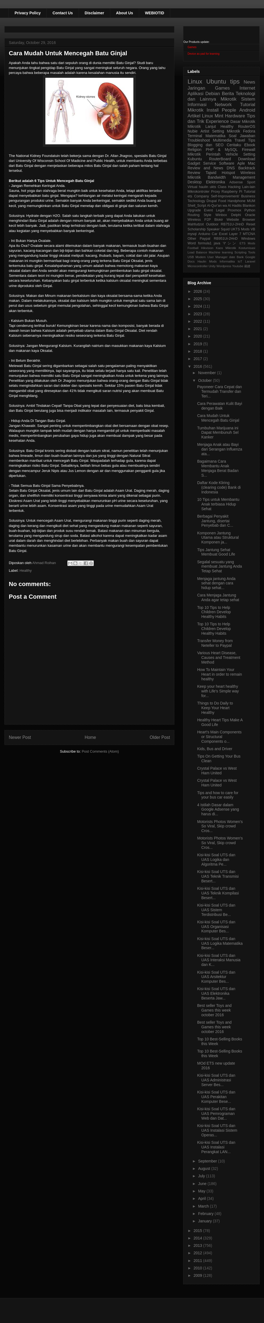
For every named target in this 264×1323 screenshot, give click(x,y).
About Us (124, 13)
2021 (198, 329)
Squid (225, 229)
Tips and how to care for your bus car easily (217, 795)
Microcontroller (198, 266)
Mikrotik (229, 99)
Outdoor (212, 224)
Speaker (213, 229)
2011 (198, 1260)
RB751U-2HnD (232, 224)
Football (193, 248)
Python (249, 210)
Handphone (236, 201)
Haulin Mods (207, 261)
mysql (192, 234)
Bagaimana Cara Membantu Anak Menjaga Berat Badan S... (217, 468)
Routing (193, 215)
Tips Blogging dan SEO (221, 142)
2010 (198, 1268)
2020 (198, 336)
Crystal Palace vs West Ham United (217, 770)
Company (201, 196)
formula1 (204, 243)
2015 (198, 1230)
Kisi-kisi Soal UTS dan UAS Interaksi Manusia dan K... (218, 960)
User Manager (217, 257)
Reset (250, 224)
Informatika (227, 261)
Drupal (212, 201)
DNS (231, 168)
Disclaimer (94, 13)
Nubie (193, 131)
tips (235, 81)
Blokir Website (227, 220)
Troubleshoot (199, 140)
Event (208, 210)
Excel (223, 234)
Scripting (241, 252)
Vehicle (232, 154)
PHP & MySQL (222, 149)
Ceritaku (234, 145)
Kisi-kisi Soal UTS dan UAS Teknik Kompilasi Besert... (218, 893)
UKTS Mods (240, 229)
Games (192, 47)
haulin (203, 187)
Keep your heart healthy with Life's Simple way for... (218, 691)
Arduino (204, 234)
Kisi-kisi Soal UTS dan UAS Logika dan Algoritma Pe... (216, 859)
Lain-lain (248, 187)
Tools (251, 252)
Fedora (249, 131)
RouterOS (246, 126)
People (229, 110)
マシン (229, 243)
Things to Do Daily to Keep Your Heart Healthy (215, 708)
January (205, 1221)
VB (253, 229)
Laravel (250, 261)
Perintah (213, 154)
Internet (247, 88)
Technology (196, 201)
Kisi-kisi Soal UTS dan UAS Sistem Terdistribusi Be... (216, 910)
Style (207, 215)
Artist (204, 131)
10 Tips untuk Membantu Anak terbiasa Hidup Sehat (218, 504)
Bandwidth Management (231, 177)
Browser (249, 220)
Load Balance (197, 252)
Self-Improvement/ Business (233, 196)
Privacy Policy (28, 13)
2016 (198, 366)
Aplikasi (196, 93)
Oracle (250, 215)
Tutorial (249, 192)
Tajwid (211, 172)
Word (192, 243)
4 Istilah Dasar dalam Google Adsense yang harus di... (218, 809)
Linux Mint (213, 115)
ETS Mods (247, 243)
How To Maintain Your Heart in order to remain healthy (219, 674)
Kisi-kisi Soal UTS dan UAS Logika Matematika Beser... (220, 943)
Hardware (235, 115)
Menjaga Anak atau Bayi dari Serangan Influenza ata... (219, 449)
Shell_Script (197, 206)
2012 (198, 1253)
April (202, 1198)
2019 (198, 344)
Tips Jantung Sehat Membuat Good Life (216, 552)
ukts (213, 187)
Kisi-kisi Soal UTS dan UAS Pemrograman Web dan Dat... (216, 1113)
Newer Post (20, 737)
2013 (198, 1245)
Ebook (249, 145)
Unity (212, 266)
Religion (195, 149)
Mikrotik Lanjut (202, 126)
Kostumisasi (247, 248)
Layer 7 (235, 234)
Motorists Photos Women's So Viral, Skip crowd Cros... (220, 826)
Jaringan (196, 88)
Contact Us (63, 13)
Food (222, 201)
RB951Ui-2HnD (226, 239)
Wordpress (223, 266)
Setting (249, 154)
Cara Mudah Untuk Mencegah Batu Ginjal (218, 417)
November (207, 373)
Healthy (26, 570)
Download (246, 159)
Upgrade (194, 210)
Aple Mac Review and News (221, 165)
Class (222, 187)
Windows (248, 239)
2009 (198, 1275)
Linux (195, 81)
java (217, 243)
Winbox (221, 215)
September (208, 1161)
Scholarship (197, 229)
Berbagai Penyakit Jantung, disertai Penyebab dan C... (215, 521)
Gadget (194, 163)
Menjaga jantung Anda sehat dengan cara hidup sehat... (216, 583)
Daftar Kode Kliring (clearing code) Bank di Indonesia (219, 487)
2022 (198, 321)
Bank (240, 257)
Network (223, 104)
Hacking (234, 187)
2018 (198, 351)
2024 (198, 306)
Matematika (215, 136)
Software (226, 163)
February (206, 1213)
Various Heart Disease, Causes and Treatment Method (218, 657)
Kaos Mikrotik (226, 248)
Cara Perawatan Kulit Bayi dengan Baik (219, 405)
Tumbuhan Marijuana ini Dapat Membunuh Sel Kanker (217, 433)
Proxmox (234, 210)
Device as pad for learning (203, 53)
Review (194, 172)
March (204, 1206)
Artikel (194, 115)
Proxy (215, 192)
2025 (198, 299)
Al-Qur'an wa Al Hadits (224, 206)
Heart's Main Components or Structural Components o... (219, 737)
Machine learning (221, 252)
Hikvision (207, 248)
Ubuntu (216, 81)
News (249, 82)
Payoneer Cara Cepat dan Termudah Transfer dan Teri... (219, 391)
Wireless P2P (199, 220)
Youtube (237, 266)
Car (214, 234)
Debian (212, 93)
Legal (220, 210)
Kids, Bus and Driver (214, 749)
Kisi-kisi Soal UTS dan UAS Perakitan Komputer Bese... (216, 1097)
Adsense (236, 182)
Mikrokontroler (199, 192)
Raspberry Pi (232, 192)
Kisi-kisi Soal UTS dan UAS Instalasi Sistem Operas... (217, 1130)
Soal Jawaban (242, 136)
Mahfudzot (196, 224)
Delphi (236, 215)
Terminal (195, 136)
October (205, 380)
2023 (198, 314)
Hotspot (228, 172)
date (232, 257)
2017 (198, 359)
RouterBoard (220, 159)
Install (213, 110)
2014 (198, 1238)
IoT (240, 261)
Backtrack (246, 168)
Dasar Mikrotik (242, 121)
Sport (251, 182)
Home (90, 737)
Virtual (192, 187)
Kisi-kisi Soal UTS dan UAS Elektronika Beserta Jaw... (216, 993)
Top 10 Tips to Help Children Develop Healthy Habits (214, 612)
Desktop (195, 182)
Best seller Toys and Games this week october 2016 (214, 1010)
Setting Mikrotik (226, 131)
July (202, 1176)
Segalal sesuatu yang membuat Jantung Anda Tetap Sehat (219, 566)
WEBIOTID (154, 13)
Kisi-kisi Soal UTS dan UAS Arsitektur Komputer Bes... (216, 977)
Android (247, 110)
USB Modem (197, 257)
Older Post (160, 737)
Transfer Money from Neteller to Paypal (215, 643)
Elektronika (215, 182)
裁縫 (247, 266)
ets (190, 196)
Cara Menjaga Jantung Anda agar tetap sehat (218, 597)
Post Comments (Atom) (100, 751)
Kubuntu (195, 159)
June (202, 1183)
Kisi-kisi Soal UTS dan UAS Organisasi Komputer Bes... (216, 926)
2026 (198, 291)
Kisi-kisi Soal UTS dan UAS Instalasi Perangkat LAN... (216, 1147)
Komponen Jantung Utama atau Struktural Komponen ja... (218, 538)
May (202, 1191)
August (204, 1168)
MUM (251, 201)
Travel (240, 140)
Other (192, 239)
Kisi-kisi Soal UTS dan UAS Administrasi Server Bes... (216, 1080)
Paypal (205, 239)
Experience (217, 121)
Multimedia (222, 140)
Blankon (249, 206)
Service (209, 163)
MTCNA (249, 234)
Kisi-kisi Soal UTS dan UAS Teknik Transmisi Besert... (218, 876)
